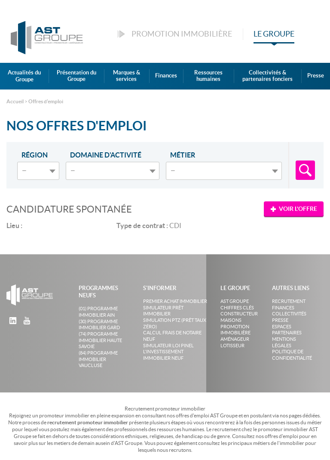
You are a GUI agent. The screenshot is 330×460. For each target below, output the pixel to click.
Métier (182, 155)
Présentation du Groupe (76, 76)
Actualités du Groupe (24, 76)
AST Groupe (234, 301)
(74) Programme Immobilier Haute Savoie (100, 340)
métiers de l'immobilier (278, 443)
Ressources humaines (208, 76)
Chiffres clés (237, 307)
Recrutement (289, 301)
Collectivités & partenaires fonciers (267, 76)
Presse (315, 75)
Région (34, 155)
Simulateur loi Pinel (168, 345)
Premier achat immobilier (175, 301)
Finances (166, 75)
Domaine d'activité (105, 155)
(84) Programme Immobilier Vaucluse (98, 359)
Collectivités (289, 313)
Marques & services (126, 76)
